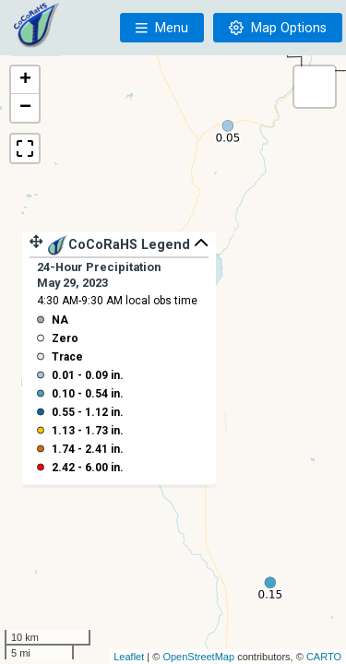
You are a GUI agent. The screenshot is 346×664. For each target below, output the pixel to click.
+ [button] (25, 80)
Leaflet (128, 656)
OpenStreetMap (198, 656)
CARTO (323, 656)
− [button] (25, 108)
